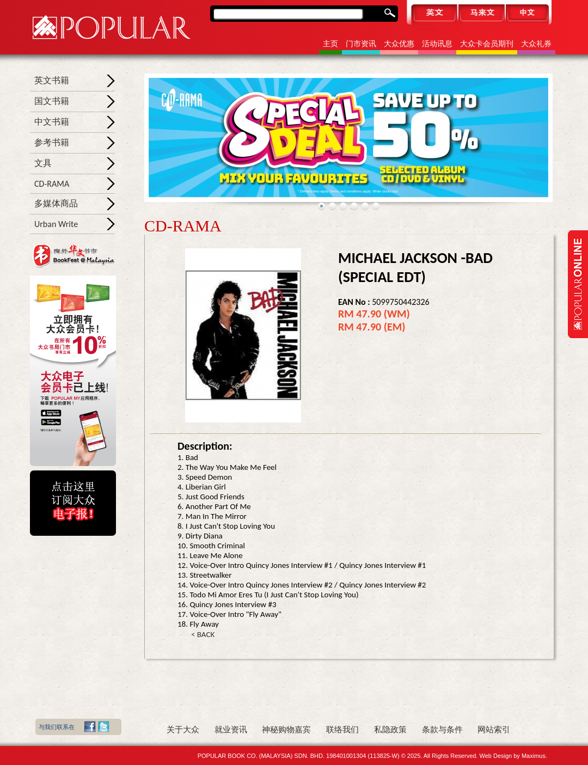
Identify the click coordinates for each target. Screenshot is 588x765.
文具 (43, 163)
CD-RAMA (51, 184)
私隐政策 (390, 730)
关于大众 (183, 730)
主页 (330, 43)
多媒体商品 (56, 203)
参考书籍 (51, 142)
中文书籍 (51, 122)
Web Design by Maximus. (513, 755)
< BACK (203, 634)
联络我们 (342, 730)
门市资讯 (361, 43)
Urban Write (56, 224)
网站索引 (493, 730)
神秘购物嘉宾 (286, 730)
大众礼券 (536, 43)
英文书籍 (51, 80)
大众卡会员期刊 (486, 43)
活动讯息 (437, 43)
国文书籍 (51, 101)
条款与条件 (442, 730)
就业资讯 (231, 730)
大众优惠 (399, 43)
